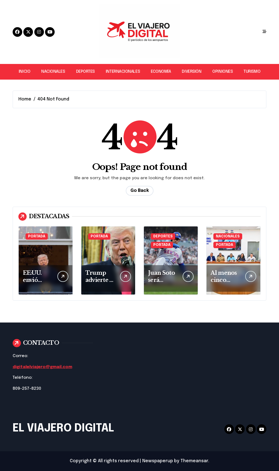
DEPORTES (85, 71)
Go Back (139, 190)
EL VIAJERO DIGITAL (63, 428)
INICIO (24, 71)
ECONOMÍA (161, 71)
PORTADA (36, 236)
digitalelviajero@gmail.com (42, 367)
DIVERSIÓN (191, 71)
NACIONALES (53, 71)
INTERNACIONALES (123, 71)
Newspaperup (157, 461)
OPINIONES (222, 71)
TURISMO (252, 71)
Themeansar (194, 461)
